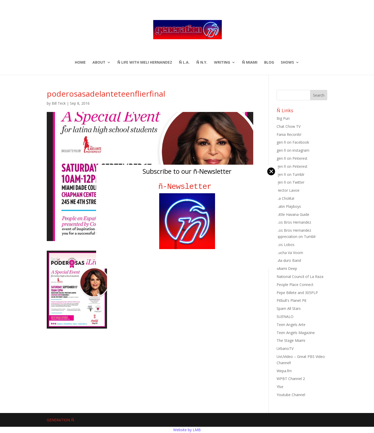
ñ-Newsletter (187, 186)
